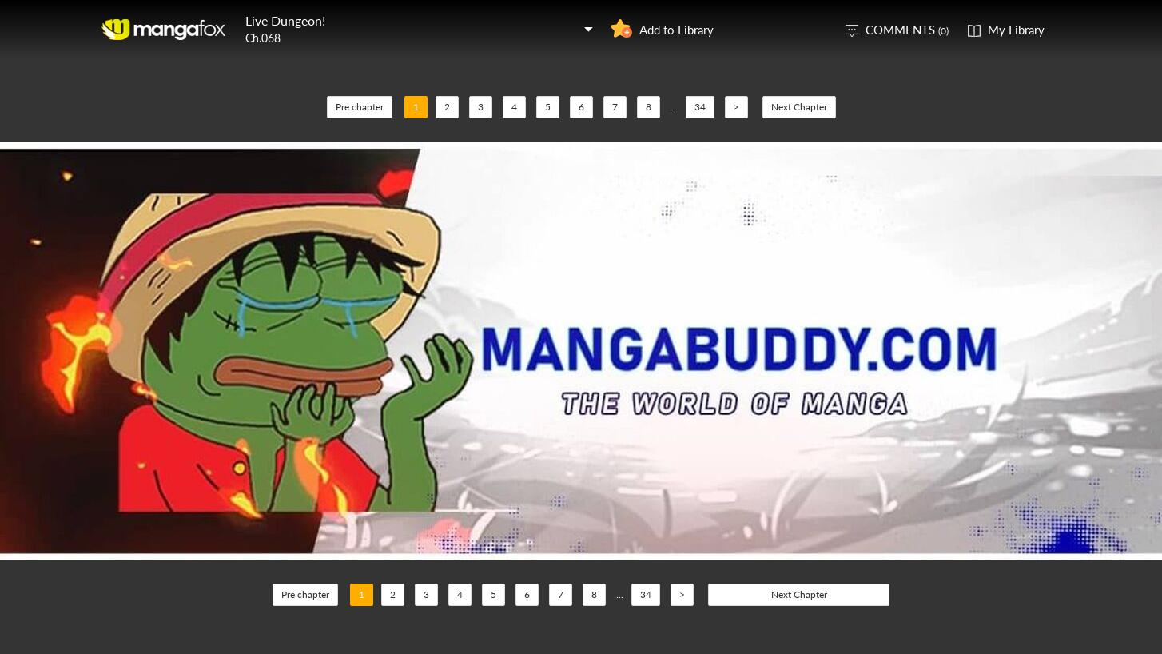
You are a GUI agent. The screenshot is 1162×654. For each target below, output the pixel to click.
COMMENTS (907, 29)
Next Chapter (799, 107)
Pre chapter (360, 107)
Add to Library (676, 29)
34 (700, 107)
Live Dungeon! (285, 20)
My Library (1016, 29)
